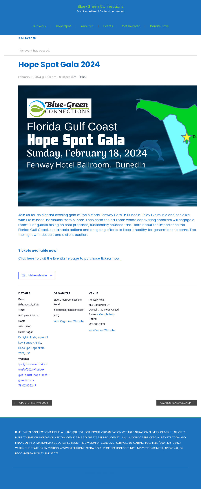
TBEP (21, 353)
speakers (38, 348)
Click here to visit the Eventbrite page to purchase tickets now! (69, 258)
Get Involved (131, 26)
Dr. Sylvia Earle (27, 337)
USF (28, 353)
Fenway (29, 342)
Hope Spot (63, 26)
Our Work (39, 26)
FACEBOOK (105, 483)
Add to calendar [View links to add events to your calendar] (37, 275)
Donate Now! (159, 26)
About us (87, 26)
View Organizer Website (69, 321)
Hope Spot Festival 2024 (32, 403)
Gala (38, 342)
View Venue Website (102, 330)
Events (108, 26)
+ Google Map (106, 314)
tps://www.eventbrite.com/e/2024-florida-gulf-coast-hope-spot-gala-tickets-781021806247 (33, 374)
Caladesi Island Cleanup (175, 403)
